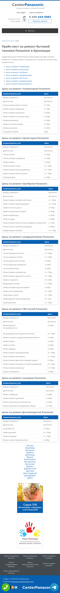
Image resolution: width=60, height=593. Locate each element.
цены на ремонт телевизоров (17, 66)
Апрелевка (30, 448)
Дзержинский (30, 468)
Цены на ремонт (36, 12)
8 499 (40, 17)
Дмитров (30, 471)
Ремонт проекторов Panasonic (30, 557)
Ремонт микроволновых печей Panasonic (30, 564)
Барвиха (30, 452)
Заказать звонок (40, 21)
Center (28, 5)
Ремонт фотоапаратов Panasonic (11, 572)
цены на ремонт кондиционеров (19, 75)
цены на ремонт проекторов (17, 69)
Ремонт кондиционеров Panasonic (11, 564)
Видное (30, 457)
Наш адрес (21, 12)
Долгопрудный (30, 473)
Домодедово (30, 475)
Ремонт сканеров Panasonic (49, 565)
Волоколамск (30, 459)
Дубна (30, 478)
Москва (30, 445)
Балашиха (30, 450)
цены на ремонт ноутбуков (16, 72)
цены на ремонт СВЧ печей (17, 78)
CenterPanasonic (38, 587)
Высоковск (30, 464)
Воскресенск (30, 461)
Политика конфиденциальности (22, 582)
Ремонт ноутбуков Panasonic (49, 557)
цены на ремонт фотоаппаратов (18, 84)
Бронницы (30, 455)
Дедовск (30, 466)
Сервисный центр (8, 41)
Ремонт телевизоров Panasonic (11, 557)
